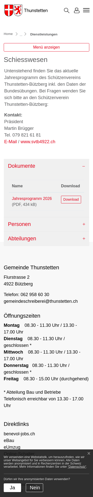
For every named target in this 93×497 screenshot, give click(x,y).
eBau (9, 440)
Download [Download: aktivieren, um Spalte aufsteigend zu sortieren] (70, 186)
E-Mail (10, 141)
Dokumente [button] (21, 166)
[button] (67, 10)
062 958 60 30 (35, 294)
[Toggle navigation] (85, 10)
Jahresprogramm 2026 (32, 198)
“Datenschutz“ (77, 467)
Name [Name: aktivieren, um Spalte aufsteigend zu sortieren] (17, 186)
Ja (12, 487)
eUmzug (12, 447)
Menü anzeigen (46, 47)
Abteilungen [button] (22, 239)
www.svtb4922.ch (41, 141)
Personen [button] (19, 224)
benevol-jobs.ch (19, 433)
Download (71, 199)
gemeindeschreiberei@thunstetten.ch (41, 301)
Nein (35, 487)
